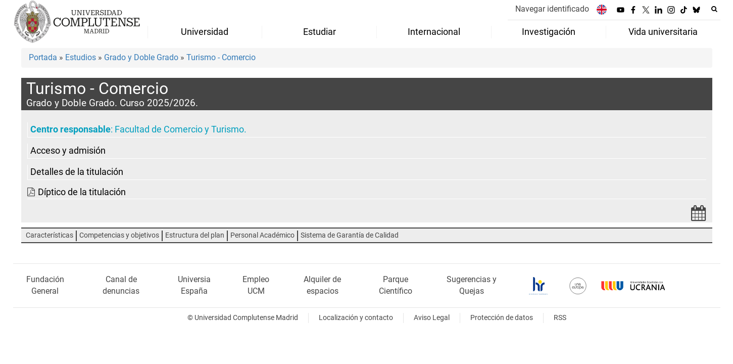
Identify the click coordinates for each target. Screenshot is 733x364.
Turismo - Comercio (221, 57)
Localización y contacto (356, 317)
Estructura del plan (194, 235)
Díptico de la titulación (82, 192)
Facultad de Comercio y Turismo (179, 129)
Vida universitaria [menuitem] (663, 32)
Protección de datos (501, 317)
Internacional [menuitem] (434, 32)
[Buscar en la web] (714, 9)
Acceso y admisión (68, 151)
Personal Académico (262, 235)
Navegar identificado (552, 9)
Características (49, 235)
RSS (560, 317)
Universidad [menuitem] (204, 32)
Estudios (80, 57)
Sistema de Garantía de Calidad (350, 235)
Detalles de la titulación (76, 172)
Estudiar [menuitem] (319, 32)
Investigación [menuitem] (548, 32)
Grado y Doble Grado (141, 57)
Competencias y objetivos (119, 235)
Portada (43, 57)
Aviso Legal (432, 317)
